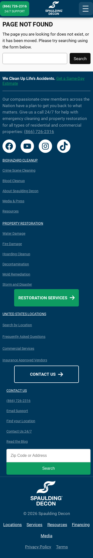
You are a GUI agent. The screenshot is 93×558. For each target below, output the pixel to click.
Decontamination (15, 264)
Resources (10, 211)
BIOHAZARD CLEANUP (20, 160)
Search (80, 58)
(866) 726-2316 (39, 131)
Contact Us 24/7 (19, 431)
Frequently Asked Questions (23, 337)
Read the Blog (17, 441)
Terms (62, 546)
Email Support (17, 411)
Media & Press (13, 201)
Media (46, 535)
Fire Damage (12, 244)
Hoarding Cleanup (16, 254)
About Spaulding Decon (20, 191)
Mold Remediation (16, 274)
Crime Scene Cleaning (18, 170)
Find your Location (20, 421)
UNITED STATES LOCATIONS (24, 314)
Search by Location (17, 325)
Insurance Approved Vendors (24, 360)
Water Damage (13, 233)
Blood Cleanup (13, 181)
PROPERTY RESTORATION (22, 223)
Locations (12, 524)
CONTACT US (16, 391)
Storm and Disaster (17, 284)
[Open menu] (86, 8)
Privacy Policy (38, 546)
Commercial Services (18, 348)
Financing (81, 524)
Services (34, 524)
